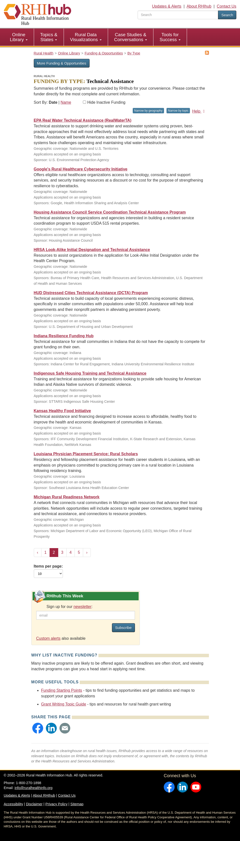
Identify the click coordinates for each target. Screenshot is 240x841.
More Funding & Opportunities (61, 63)
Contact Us (226, 6)
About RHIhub (198, 6)
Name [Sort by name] (66, 102)
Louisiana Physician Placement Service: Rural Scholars (86, 454)
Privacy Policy (56, 804)
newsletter (83, 607)
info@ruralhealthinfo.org (34, 788)
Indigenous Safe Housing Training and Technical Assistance (90, 373)
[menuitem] (19, 37)
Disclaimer (34, 804)
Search (227, 15)
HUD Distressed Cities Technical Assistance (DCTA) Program (91, 293)
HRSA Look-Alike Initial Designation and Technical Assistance (92, 250)
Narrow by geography (148, 110)
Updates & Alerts (166, 6)
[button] (37, 728)
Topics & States (48, 37)
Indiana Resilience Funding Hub (64, 336)
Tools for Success (170, 37)
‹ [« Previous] (37, 552)
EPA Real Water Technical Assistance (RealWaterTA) (82, 120)
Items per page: (48, 571)
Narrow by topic (178, 110)
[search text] (178, 15)
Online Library (19, 37)
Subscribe (123, 627)
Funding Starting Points (61, 690)
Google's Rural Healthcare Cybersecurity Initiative (81, 169)
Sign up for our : (70, 607)
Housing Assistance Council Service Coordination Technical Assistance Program (110, 212)
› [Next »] (86, 552)
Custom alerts (48, 638)
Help (199, 111)
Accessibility (13, 804)
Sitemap (76, 804)
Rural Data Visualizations (86, 37)
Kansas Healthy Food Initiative (62, 411)
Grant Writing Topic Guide (63, 704)
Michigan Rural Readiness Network (67, 497)
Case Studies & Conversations (130, 37)
